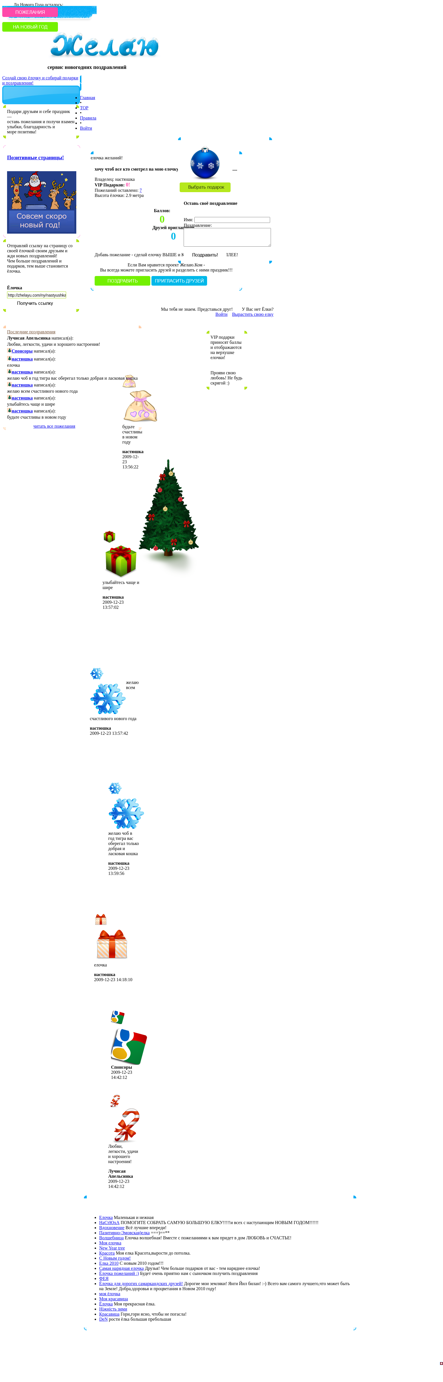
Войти (86, 128)
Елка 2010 (108, 1263)
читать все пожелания (54, 426)
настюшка (22, 359)
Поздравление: (198, 225)
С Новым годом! (115, 1258)
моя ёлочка (109, 1293)
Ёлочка (14, 287)
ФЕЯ (103, 1278)
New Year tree (112, 1248)
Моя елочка (110, 1242)
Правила (88, 118)
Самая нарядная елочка (121, 1268)
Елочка (106, 1217)
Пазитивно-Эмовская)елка (124, 1232)
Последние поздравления (31, 331)
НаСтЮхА (109, 1222)
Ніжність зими (113, 1309)
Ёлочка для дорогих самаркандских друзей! (141, 1283)
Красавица (109, 1314)
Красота (107, 1253)
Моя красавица (113, 1298)
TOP (84, 107)
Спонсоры (22, 351)
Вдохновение (111, 1227)
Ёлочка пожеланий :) (119, 1273)
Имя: (188, 219)
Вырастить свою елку (252, 314)
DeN (103, 1319)
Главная (87, 97)
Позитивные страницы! (35, 157)
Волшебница (111, 1237)
